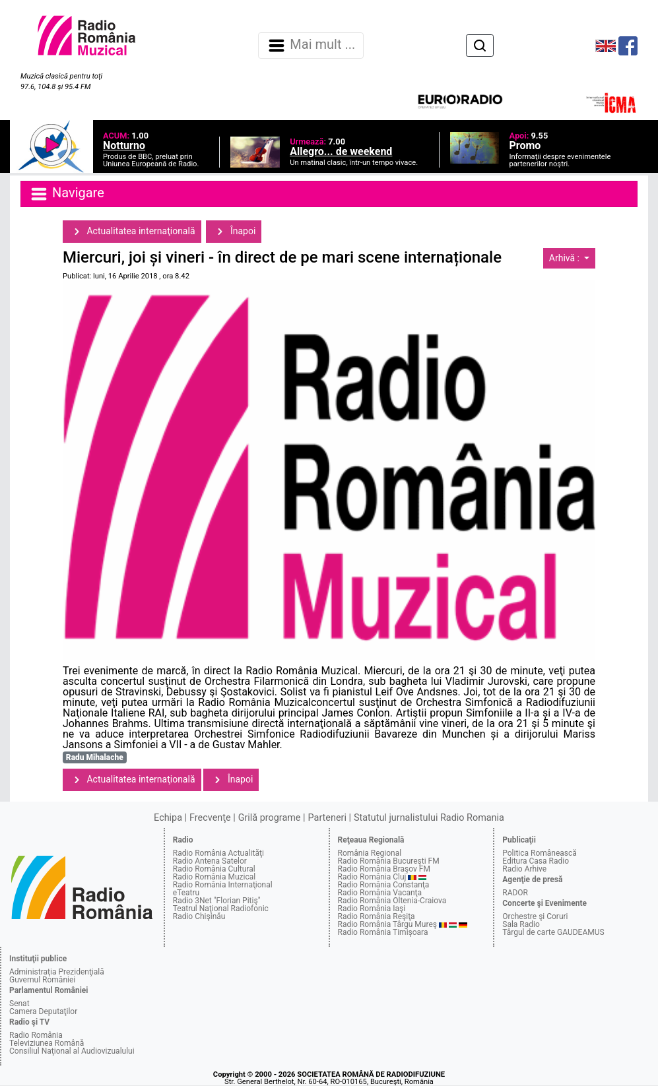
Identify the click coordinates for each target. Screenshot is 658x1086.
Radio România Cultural (214, 869)
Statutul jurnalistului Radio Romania (429, 817)
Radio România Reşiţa (376, 916)
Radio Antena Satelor (210, 861)
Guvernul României (42, 979)
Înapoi (233, 232)
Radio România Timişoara (383, 932)
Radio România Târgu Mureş (387, 924)
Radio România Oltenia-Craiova (392, 900)
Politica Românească (539, 853)
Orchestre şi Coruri (535, 916)
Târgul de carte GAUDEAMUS (553, 932)
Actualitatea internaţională (132, 232)
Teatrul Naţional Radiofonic (221, 908)
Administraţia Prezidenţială (56, 971)
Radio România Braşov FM (384, 869)
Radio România (36, 1035)
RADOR (515, 892)
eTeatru (186, 892)
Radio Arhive (524, 869)
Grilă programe (269, 817)
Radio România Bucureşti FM (389, 861)
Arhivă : (565, 258)
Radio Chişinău (199, 916)
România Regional (370, 853)
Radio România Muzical (214, 876)
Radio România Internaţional (223, 884)
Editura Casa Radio (535, 861)
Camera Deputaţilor (43, 1011)
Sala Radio (521, 924)
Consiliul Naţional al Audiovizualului (72, 1051)
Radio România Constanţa (384, 884)
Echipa (168, 817)
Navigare (66, 194)
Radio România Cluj (372, 876)
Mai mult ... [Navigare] (311, 45)
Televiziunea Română (46, 1043)
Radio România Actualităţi (218, 853)
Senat (19, 1003)
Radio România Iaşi (372, 908)
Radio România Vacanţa (380, 892)
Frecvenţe (209, 817)
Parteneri (327, 817)
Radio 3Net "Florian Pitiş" (217, 900)
